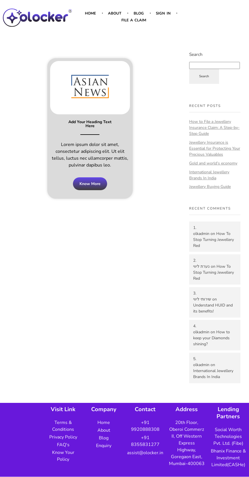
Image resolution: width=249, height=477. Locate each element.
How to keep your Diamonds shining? (211, 338)
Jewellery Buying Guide (210, 186)
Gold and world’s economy (213, 163)
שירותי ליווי (202, 299)
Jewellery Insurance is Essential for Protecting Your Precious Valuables (214, 148)
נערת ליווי (201, 266)
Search (196, 54)
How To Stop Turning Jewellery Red (213, 239)
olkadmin (201, 233)
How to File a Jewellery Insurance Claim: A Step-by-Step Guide (214, 127)
